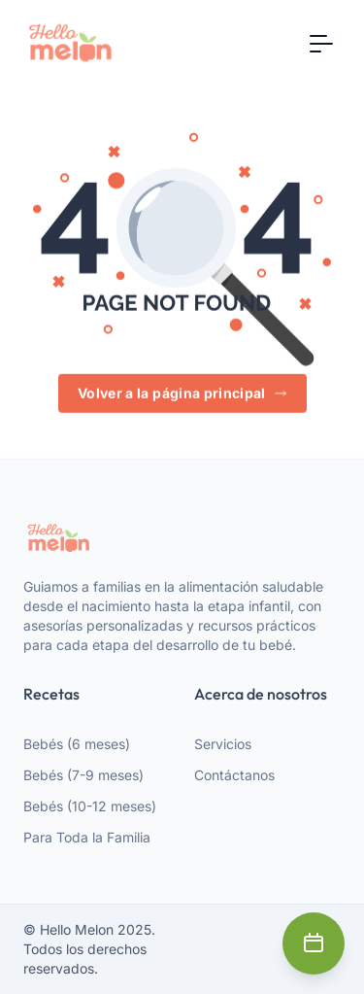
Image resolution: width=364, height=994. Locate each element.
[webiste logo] (182, 538)
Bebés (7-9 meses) (83, 775)
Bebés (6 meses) (76, 744)
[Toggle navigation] (321, 42)
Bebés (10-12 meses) (89, 806)
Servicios (222, 744)
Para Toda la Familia (86, 837)
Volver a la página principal (182, 394)
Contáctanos (234, 775)
